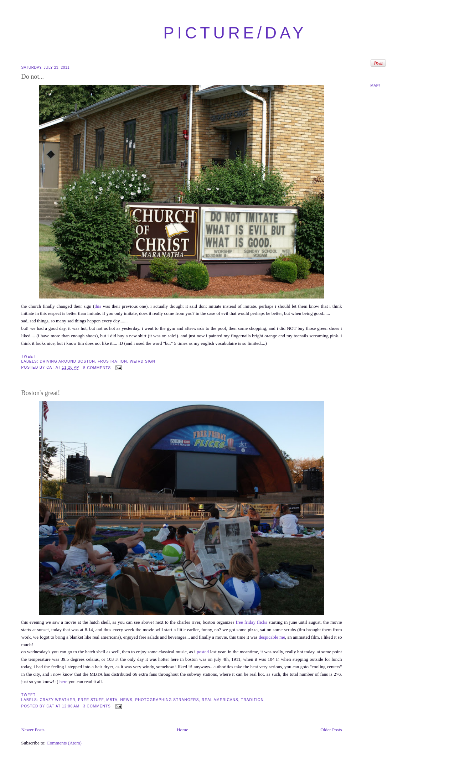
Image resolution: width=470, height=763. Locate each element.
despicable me (272, 637)
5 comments (97, 368)
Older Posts (331, 729)
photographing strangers (167, 700)
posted (203, 651)
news (126, 700)
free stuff (90, 700)
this (97, 306)
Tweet (28, 356)
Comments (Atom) (64, 743)
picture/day (235, 33)
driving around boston (67, 361)
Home (182, 729)
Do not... (32, 76)
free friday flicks (251, 622)
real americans (220, 700)
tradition (252, 700)
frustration (112, 361)
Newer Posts (33, 729)
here (63, 681)
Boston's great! (40, 392)
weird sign (142, 361)
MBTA (111, 700)
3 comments (97, 706)
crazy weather (58, 700)
